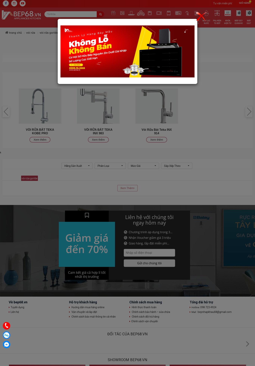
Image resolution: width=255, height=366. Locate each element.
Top (248, 338)
